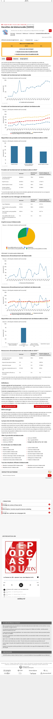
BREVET (26, 45)
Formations (7, 501)
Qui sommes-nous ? (5, 663)
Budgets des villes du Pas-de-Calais (37, 441)
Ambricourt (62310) (8, 441)
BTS (41, 45)
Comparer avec (29, 40)
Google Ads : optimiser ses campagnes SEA (14, 513)
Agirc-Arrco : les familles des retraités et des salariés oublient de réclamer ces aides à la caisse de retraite (26, 638)
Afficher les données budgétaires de (10, 40)
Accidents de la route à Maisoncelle (12, 457)
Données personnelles (38, 663)
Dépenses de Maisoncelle (42, 406)
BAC (12, 45)
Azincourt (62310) (32, 437)
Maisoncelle (23, 24)
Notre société (16, 663)
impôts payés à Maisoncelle (16, 253)
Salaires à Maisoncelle (8, 449)
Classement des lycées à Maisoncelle (12, 459)
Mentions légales (27, 664)
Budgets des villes (8, 24)
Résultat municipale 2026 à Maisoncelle (13, 465)
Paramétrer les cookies (47, 663)
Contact (25, 663)
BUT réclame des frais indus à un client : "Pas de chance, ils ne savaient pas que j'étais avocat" (24, 640)
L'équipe (11, 663)
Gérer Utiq (7, 664)
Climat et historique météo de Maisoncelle (13, 455)
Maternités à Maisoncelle (34, 451)
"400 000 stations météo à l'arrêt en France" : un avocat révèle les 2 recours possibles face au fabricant (26, 655)
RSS (17, 664)
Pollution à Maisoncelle (33, 459)
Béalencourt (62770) (8, 439)
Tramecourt (18, 33)
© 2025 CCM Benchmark (43, 664)
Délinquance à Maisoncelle (34, 457)
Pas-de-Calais (16, 24)
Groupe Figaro (34, 664)
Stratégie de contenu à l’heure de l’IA (12, 505)
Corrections (21, 664)
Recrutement (30, 663)
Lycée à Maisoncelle (33, 447)
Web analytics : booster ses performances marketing (16, 509)
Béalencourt (25, 33)
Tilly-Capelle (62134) (33, 439)
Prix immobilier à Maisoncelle (10, 451)
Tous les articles (13, 664)
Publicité (21, 663)
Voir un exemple (48, 477)
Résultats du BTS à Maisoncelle (35, 467)
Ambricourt (32, 33)
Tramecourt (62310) (8, 437)
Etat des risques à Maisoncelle (35, 453)
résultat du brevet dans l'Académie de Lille (27, 54)
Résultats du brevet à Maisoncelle (36, 465)
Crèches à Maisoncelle (33, 449)
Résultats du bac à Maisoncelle (10, 467)
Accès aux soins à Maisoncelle (35, 455)
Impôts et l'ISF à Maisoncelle (10, 453)
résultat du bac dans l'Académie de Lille (27, 51)
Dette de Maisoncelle (9, 406)
